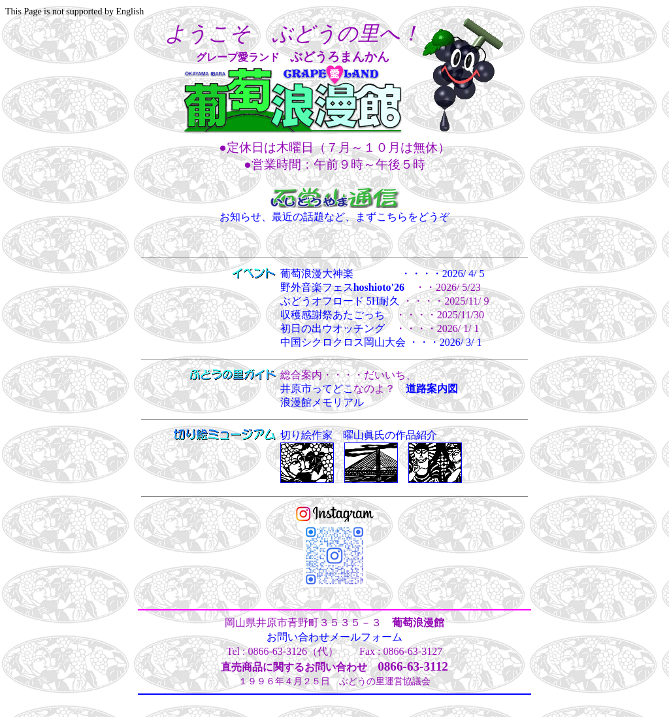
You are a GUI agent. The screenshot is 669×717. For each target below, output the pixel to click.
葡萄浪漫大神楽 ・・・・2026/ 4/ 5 (382, 273)
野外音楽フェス (342, 287)
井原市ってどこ (316, 388)
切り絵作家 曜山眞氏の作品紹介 (358, 435)
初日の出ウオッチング (332, 328)
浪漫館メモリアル (322, 402)
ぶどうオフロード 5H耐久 (340, 301)
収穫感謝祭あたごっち (332, 314)
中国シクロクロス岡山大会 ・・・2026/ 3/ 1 (381, 342)
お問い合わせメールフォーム (334, 636)
